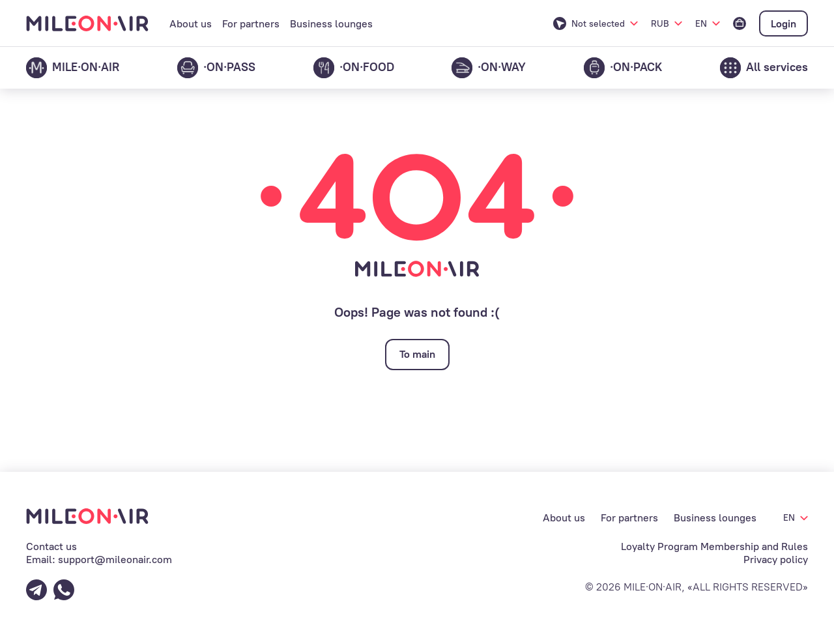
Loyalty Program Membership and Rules (714, 546)
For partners (251, 24)
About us (190, 24)
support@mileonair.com (115, 559)
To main (417, 354)
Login (783, 24)
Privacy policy (775, 559)
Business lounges (331, 24)
